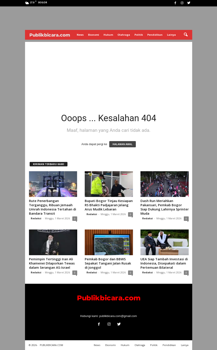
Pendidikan (155, 34)
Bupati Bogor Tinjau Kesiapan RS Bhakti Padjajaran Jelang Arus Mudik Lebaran (109, 204)
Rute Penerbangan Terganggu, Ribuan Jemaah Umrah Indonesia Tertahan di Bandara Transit (52, 207)
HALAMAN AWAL (123, 144)
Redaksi (36, 218)
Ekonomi (93, 34)
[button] (185, 35)
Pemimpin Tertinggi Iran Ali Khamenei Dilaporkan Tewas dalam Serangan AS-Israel (52, 263)
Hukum (108, 34)
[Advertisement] (108, 73)
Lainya (171, 34)
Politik (138, 34)
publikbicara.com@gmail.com (118, 316)
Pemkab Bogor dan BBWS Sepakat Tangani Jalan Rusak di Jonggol (108, 263)
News (80, 34)
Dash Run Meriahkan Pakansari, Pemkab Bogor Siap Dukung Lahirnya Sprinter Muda (164, 207)
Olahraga (123, 34)
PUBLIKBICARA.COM (51, 345)
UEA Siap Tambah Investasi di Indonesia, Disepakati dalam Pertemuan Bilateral (164, 263)
